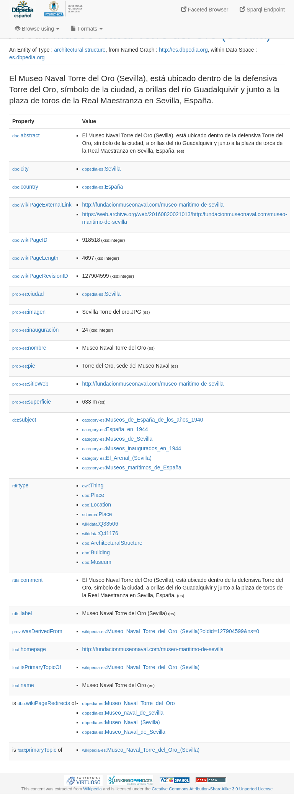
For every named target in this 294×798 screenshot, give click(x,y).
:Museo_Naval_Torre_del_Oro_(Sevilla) (141, 667)
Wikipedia (92, 789)
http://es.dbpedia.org (183, 50)
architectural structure (80, 50)
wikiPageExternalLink (42, 205)
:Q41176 (100, 533)
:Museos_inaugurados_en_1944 (131, 448)
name (23, 685)
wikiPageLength (35, 258)
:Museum (96, 562)
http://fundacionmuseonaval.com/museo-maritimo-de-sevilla (153, 205)
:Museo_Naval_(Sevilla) (121, 722)
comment (27, 580)
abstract (26, 135)
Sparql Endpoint (262, 10)
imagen (29, 312)
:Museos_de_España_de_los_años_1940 (142, 420)
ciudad (28, 294)
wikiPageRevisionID (40, 276)
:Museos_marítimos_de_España (131, 467)
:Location (96, 505)
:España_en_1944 (115, 429)
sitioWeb (30, 384)
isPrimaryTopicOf (36, 667)
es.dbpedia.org (27, 57)
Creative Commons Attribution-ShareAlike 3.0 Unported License (212, 789)
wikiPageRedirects (44, 703)
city (20, 169)
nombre (29, 348)
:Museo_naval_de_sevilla (123, 713)
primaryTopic (37, 750)
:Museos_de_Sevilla (117, 439)
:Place (93, 495)
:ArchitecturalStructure (112, 543)
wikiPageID (29, 240)
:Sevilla (101, 169)
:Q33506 (100, 524)
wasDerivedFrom (37, 631)
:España (102, 187)
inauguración (35, 330)
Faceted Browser (205, 10)
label (22, 613)
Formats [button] (87, 29)
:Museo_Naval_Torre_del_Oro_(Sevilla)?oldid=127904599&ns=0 (170, 631)
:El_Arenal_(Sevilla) (117, 458)
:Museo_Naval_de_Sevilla (123, 732)
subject (24, 420)
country (25, 187)
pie (23, 366)
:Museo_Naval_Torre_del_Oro (128, 703)
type (20, 485)
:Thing (93, 485)
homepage (29, 649)
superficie (31, 402)
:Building (96, 552)
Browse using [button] (37, 29)
